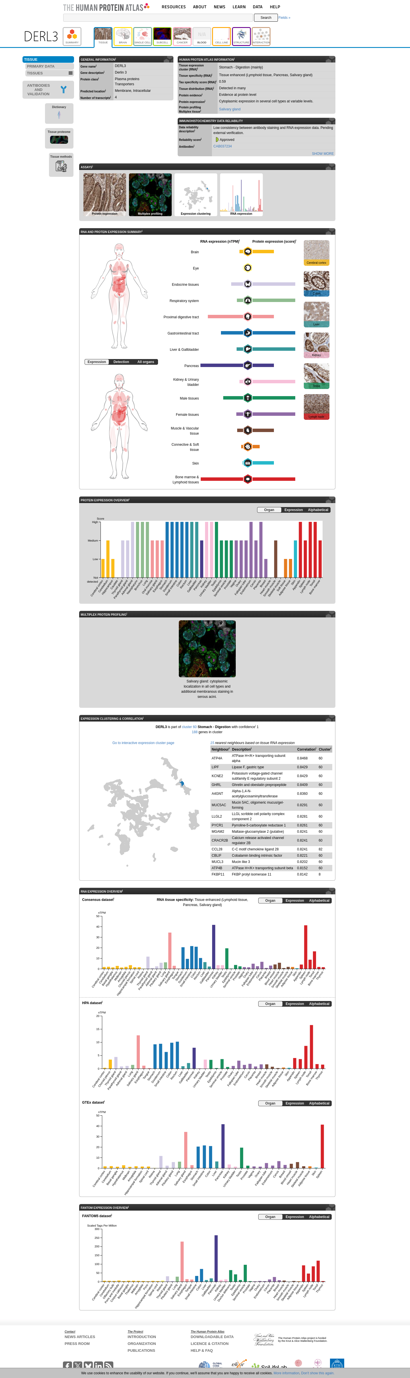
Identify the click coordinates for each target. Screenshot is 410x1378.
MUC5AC (219, 805)
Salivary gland (230, 109)
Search (266, 18)
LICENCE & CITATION (210, 1343)
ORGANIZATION (142, 1343)
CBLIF (217, 856)
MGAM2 (218, 832)
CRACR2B (220, 840)
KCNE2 (217, 776)
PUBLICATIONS (141, 1350)
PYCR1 (217, 825)
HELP (275, 7)
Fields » (284, 18)
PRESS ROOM (77, 1343)
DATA (258, 7)
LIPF (215, 767)
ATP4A (217, 758)
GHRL (216, 785)
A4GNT (217, 794)
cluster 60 (189, 727)
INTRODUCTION (142, 1337)
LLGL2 (217, 816)
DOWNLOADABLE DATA (212, 1337)
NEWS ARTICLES (80, 1337)
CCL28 (217, 849)
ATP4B (217, 868)
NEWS (220, 7)
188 (195, 732)
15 (212, 743)
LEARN (239, 7)
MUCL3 (218, 862)
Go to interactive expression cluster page (143, 743)
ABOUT (199, 7)
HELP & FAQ (202, 1350)
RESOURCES (174, 7)
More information (286, 1373)
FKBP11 (218, 874)
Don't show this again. (318, 1373)
